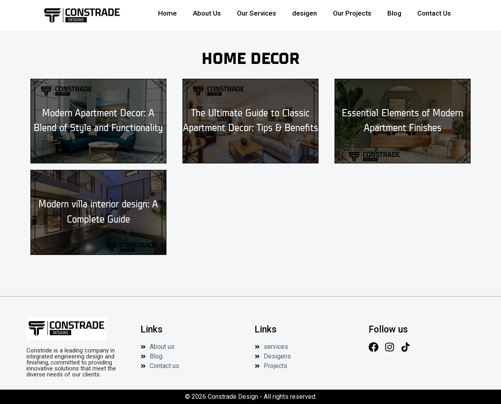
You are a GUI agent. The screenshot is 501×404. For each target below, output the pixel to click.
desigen (304, 13)
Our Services (256, 13)
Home (167, 13)
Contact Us (434, 13)
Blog (394, 13)
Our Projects (352, 13)
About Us (207, 13)
